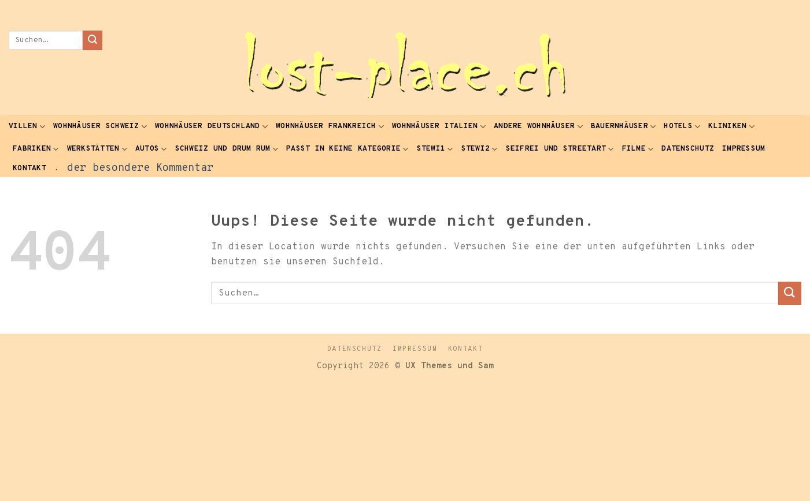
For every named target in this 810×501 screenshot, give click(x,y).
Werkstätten (97, 149)
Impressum (743, 149)
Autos (151, 149)
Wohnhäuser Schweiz (100, 126)
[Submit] (92, 40)
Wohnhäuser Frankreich (330, 126)
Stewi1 (435, 149)
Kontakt (29, 168)
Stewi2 (479, 149)
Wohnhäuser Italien (439, 126)
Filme (638, 149)
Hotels (682, 126)
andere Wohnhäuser (538, 126)
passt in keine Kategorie (347, 149)
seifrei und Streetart (560, 149)
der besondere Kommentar (140, 168)
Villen (27, 126)
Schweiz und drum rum (227, 149)
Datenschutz (687, 149)
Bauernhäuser (623, 126)
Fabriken (36, 149)
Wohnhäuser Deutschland (211, 126)
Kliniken (731, 126)
